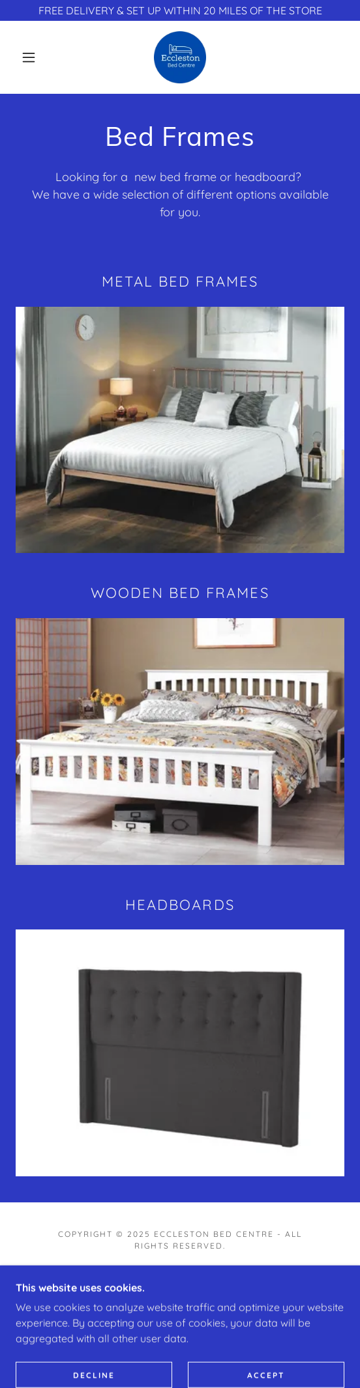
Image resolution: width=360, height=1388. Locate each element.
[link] (180, 57)
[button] (32, 57)
